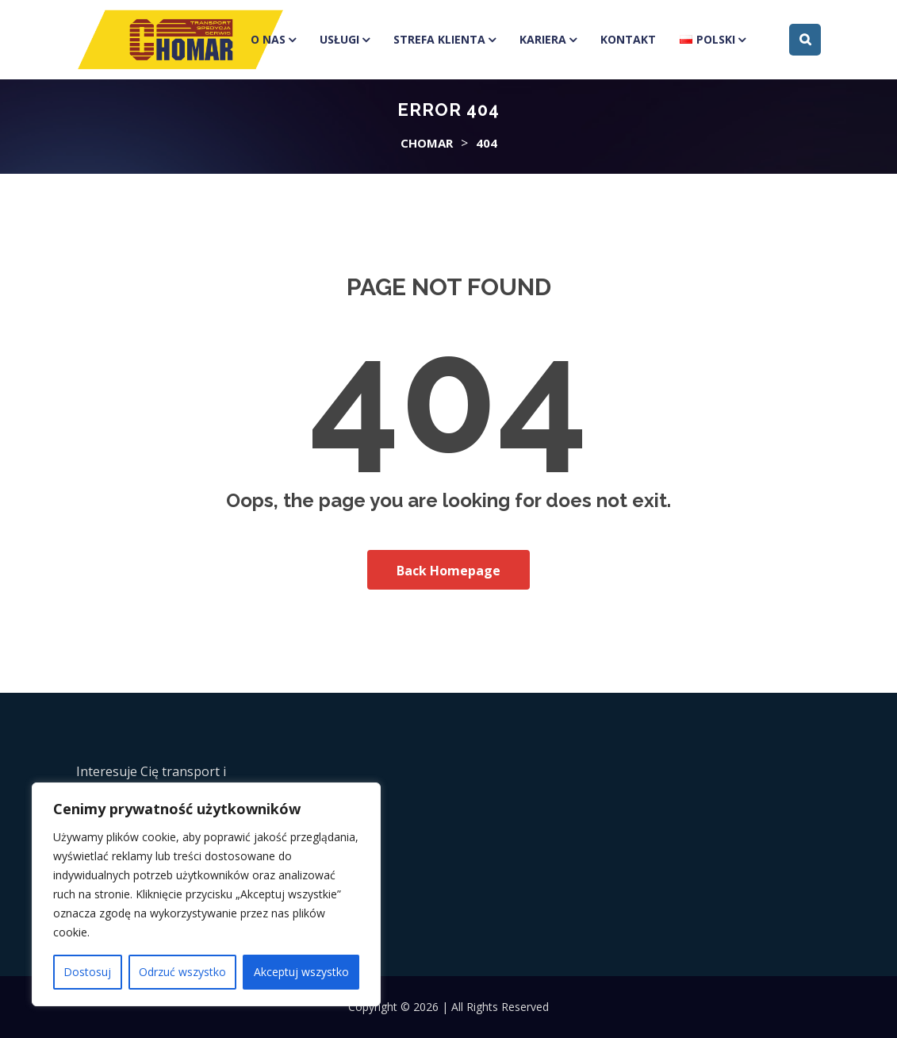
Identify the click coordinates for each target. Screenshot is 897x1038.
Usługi (339, 39)
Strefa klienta (439, 39)
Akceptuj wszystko (301, 971)
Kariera (542, 39)
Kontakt (628, 39)
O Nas (268, 39)
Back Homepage (448, 570)
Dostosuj (87, 971)
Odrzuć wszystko (182, 971)
